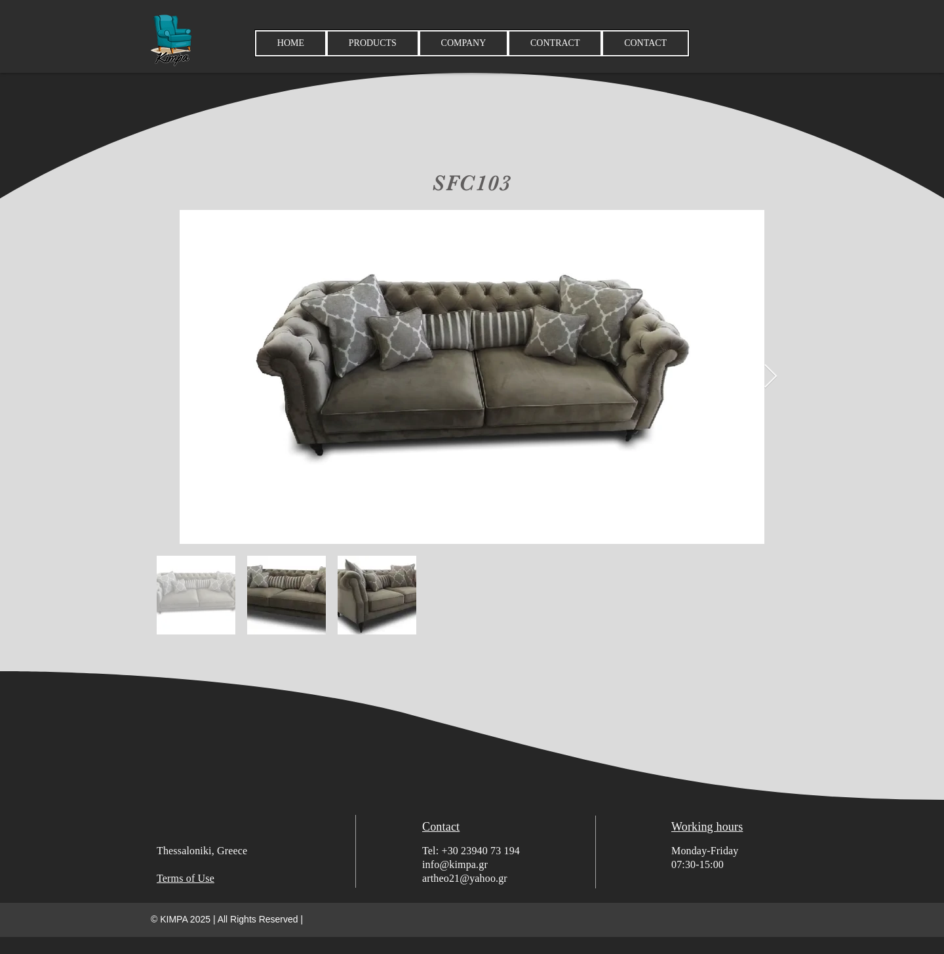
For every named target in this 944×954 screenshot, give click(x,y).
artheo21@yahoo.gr (464, 878)
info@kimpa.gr (455, 864)
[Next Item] (770, 377)
